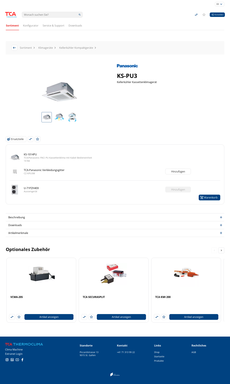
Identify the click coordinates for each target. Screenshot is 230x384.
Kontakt (158, 367)
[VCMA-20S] (41, 279)
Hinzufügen (178, 160)
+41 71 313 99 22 (126, 341)
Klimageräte (45, 36)
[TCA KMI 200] (186, 279)
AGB (194, 341)
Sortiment (12, 25)
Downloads (75, 25)
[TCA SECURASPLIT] (113, 279)
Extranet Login (14, 343)
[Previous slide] (214, 239)
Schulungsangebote (164, 358)
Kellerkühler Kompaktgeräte (76, 36)
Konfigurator (30, 25)
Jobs (156, 362)
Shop (157, 341)
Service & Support (53, 25)
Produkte (159, 349)
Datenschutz (198, 345)
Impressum (198, 349)
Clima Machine (14, 338)
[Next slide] (221, 239)
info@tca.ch (123, 345)
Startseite (159, 345)
